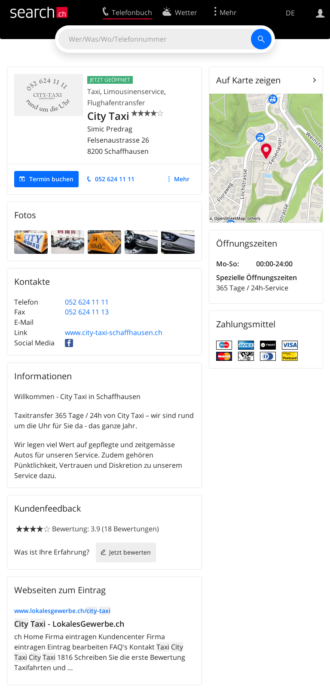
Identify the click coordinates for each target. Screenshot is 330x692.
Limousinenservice (134, 91)
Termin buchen (51, 179)
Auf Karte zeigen (248, 80)
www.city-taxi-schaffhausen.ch (113, 332)
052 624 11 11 (114, 179)
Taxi (93, 91)
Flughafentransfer (116, 102)
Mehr (181, 179)
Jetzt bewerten (130, 552)
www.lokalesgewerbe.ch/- (62, 611)
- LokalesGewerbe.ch (69, 624)
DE (290, 13)
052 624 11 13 (87, 312)
